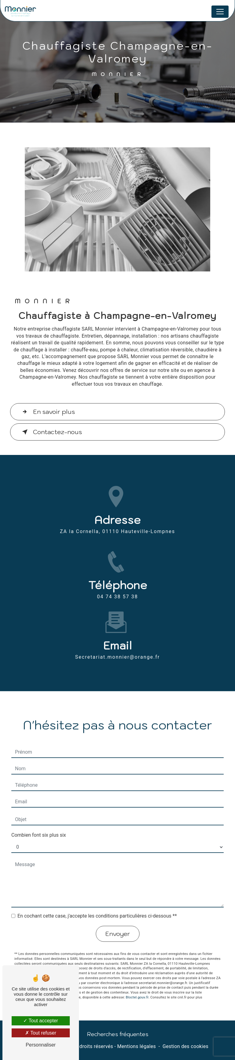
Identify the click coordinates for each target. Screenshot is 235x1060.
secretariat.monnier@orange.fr (117, 649)
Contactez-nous (51, 432)
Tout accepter (40, 1020)
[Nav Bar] (220, 12)
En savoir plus (47, 412)
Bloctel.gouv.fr (137, 989)
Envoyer (117, 926)
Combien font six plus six (38, 827)
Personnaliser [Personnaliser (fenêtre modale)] (41, 1044)
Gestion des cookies (185, 1046)
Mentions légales (136, 1046)
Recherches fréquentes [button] (117, 1034)
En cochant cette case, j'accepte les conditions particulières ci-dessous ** (97, 908)
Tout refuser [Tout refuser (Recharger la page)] (40, 1032)
